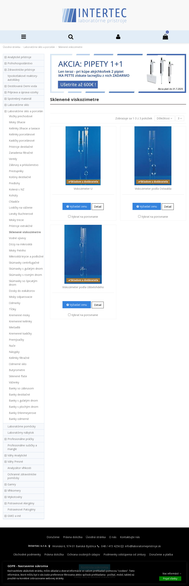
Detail (97, 206)
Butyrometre (17, 370)
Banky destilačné (19, 394)
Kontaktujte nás (130, 537)
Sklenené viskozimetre (25, 232)
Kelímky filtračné (19, 358)
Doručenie (53, 537)
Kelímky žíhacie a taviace (24, 128)
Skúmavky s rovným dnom (25, 275)
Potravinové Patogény (21, 509)
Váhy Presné (15, 461)
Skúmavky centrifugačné (24, 262)
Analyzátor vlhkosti (19, 468)
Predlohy (14, 183)
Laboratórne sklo (18, 105)
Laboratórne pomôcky (22, 426)
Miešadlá (14, 327)
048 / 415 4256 (110, 546)
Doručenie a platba (161, 554)
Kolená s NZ (16, 189)
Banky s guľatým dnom (23, 400)
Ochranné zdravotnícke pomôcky (22, 476)
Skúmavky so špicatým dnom (23, 283)
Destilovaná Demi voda (22, 86)
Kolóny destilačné (20, 177)
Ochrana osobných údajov (83, 554)
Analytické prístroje (19, 57)
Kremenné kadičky (20, 333)
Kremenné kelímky (20, 321)
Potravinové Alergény (21, 503)
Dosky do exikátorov (22, 291)
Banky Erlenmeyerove (22, 413)
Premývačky (16, 339)
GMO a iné (14, 516)
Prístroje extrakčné (20, 226)
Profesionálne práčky (21, 439)
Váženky (14, 382)
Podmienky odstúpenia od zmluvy (124, 554)
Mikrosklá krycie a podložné (26, 256)
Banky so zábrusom (21, 388)
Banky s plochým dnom (23, 407)
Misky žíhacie (17, 122)
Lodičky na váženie (20, 207)
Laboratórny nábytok (21, 432)
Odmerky (14, 303)
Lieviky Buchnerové (21, 214)
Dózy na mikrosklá (20, 244)
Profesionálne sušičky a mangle (22, 447)
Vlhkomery (14, 490)
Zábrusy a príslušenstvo (23, 165)
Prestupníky (16, 171)
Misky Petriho (17, 250)
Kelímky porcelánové (22, 134)
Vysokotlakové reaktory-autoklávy (23, 78)
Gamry (12, 484)
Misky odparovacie (20, 297)
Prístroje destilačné (21, 147)
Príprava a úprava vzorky (23, 92)
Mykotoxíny (15, 497)
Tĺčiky (12, 309)
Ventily (13, 159)
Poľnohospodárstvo (20, 63)
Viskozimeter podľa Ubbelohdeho (83, 287)
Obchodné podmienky (27, 554)
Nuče (12, 345)
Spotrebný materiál (19, 98)
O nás (112, 537)
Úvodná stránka (96, 537)
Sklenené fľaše (18, 376)
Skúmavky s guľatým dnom (26, 268)
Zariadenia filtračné (21, 153)
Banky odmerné (19, 419)
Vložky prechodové (20, 116)
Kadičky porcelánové (22, 140)
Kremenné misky (19, 315)
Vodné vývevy (17, 238)
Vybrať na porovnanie (84, 216)
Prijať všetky (170, 578)
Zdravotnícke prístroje (21, 69)
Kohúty (13, 195)
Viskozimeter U (83, 188)
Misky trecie (16, 220)
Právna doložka (72, 537)
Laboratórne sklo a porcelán (25, 111)
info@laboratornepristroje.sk (143, 546)
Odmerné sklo (18, 364)
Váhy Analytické (17, 455)
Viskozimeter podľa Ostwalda (153, 188)
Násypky (14, 352)
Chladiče (14, 201)
